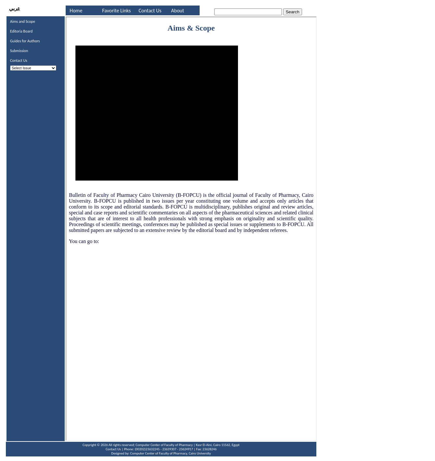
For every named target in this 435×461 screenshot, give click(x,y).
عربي (14, 8)
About (177, 10)
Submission (19, 50)
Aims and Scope (22, 21)
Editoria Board (21, 31)
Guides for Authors (25, 41)
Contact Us (149, 10)
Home (76, 10)
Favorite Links (116, 10)
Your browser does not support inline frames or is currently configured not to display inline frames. (191, 229)
